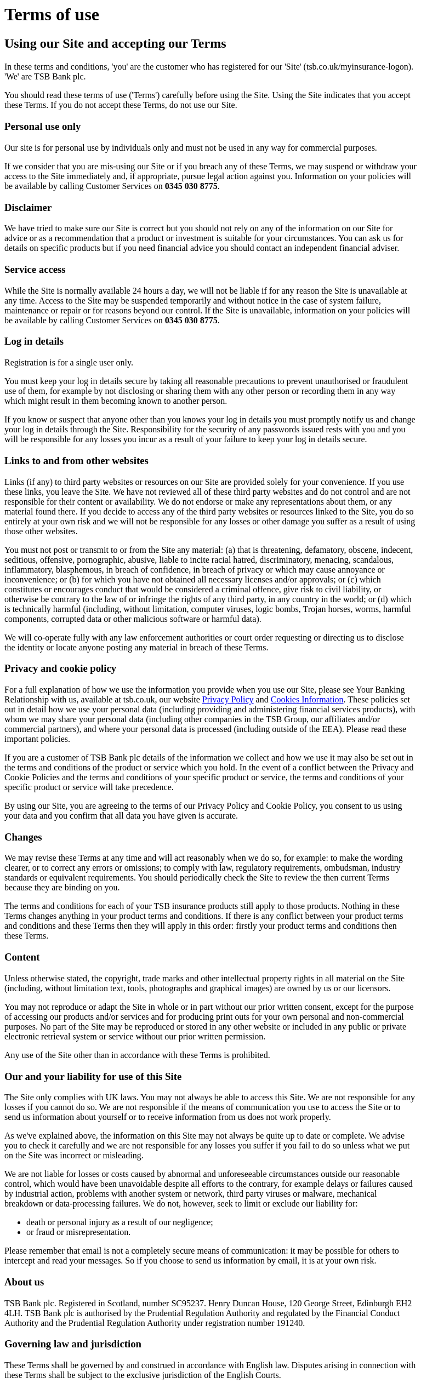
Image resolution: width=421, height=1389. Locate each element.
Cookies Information (307, 699)
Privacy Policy (228, 699)
